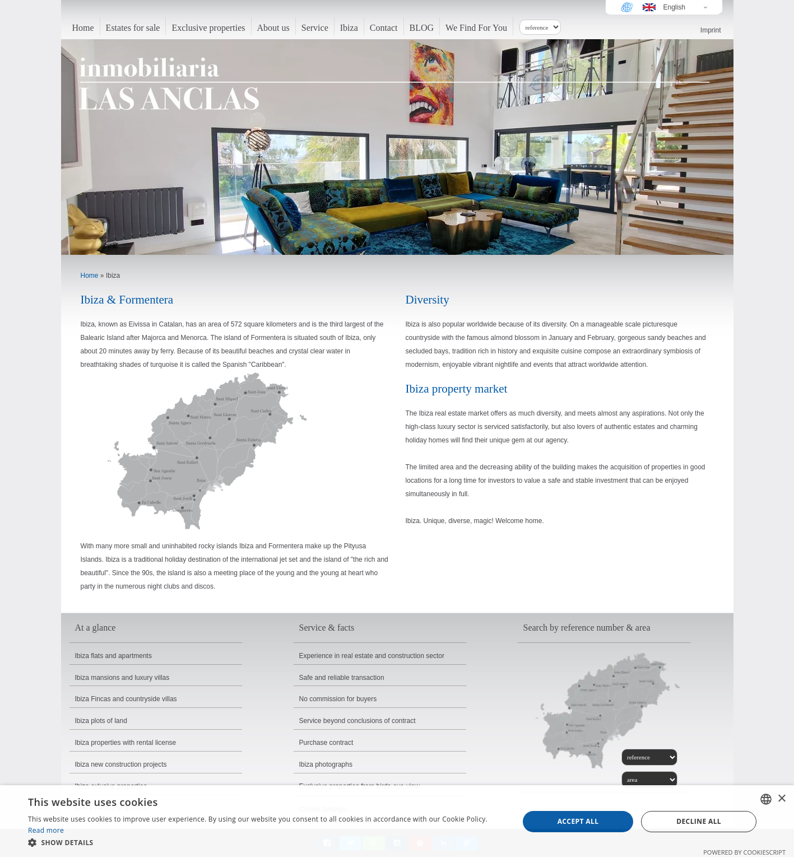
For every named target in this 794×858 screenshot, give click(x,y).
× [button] (781, 799)
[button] (266, 843)
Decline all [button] (698, 821)
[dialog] (397, 821)
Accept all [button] (578, 821)
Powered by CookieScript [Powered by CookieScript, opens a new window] (744, 852)
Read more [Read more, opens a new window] (46, 830)
